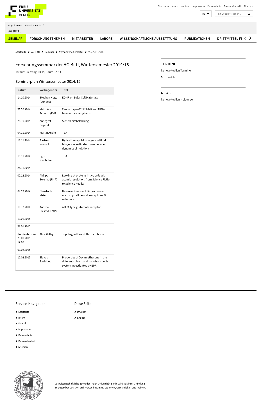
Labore (106, 38)
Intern (174, 6)
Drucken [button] (81, 311)
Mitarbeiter (82, 38)
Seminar (15, 38)
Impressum (198, 6)
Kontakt (185, 6)
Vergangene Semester (71, 51)
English (81, 317)
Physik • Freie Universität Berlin (26, 25)
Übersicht (168, 77)
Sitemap (248, 6)
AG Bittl (14, 31)
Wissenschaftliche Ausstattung (148, 38)
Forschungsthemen (47, 38)
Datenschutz (214, 6)
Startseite (163, 6)
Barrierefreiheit (232, 6)
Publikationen (197, 38)
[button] (206, 13)
